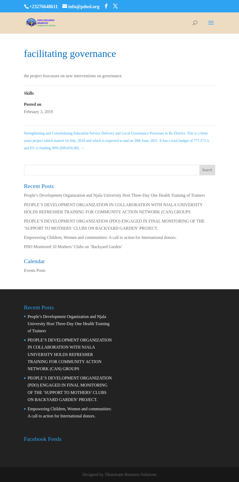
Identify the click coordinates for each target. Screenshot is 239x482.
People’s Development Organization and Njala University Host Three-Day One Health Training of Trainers (114, 195)
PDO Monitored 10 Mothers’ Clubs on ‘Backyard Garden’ (73, 246)
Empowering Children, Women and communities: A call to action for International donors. (100, 237)
